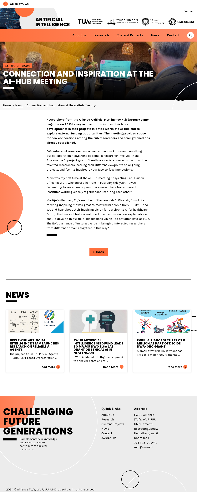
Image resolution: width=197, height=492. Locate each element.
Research (101, 35)
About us (79, 35)
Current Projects (130, 35)
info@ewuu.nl (143, 447)
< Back (98, 252)
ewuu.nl (106, 438)
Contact (189, 11)
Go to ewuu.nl (16, 4)
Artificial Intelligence (52, 22)
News (155, 35)
